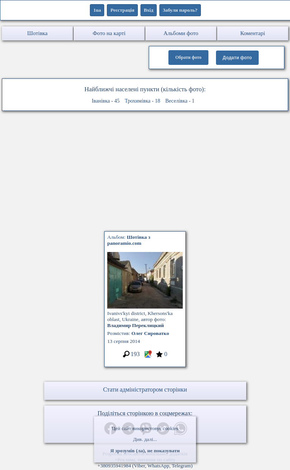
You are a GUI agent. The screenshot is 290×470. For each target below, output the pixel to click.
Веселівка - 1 (179, 101)
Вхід (148, 10)
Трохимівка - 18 (142, 101)
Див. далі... (145, 439)
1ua (97, 10)
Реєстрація (122, 10)
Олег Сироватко (150, 333)
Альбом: (128, 240)
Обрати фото (188, 57)
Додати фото (237, 57)
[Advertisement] (145, 173)
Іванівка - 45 (106, 101)
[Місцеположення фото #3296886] (147, 356)
